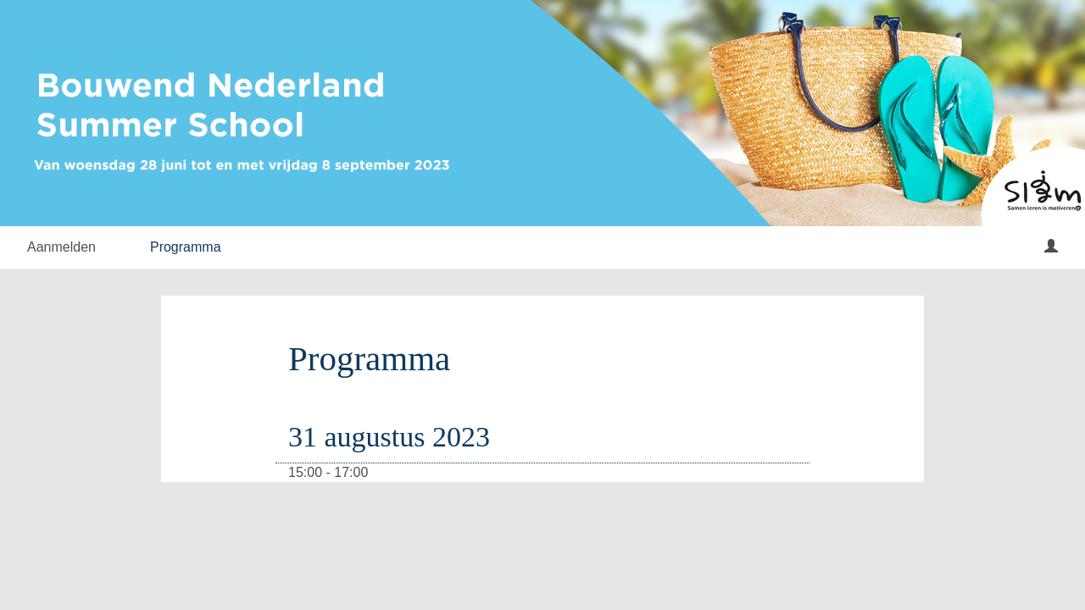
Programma (185, 247)
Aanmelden (61, 247)
